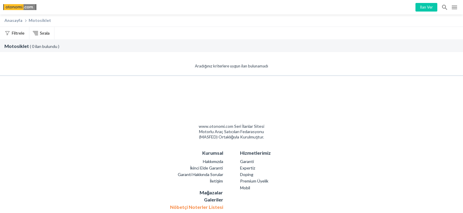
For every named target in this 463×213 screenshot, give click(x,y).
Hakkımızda (213, 161)
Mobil (245, 187)
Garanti (247, 161)
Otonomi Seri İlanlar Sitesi (210, 101)
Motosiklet (40, 20)
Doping (246, 174)
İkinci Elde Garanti (206, 167)
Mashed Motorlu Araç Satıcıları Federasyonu (252, 101)
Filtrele (18, 33)
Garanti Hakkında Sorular (200, 174)
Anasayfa (13, 20)
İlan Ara (445, 7)
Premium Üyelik (254, 180)
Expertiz (247, 167)
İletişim (216, 180)
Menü (454, 7)
